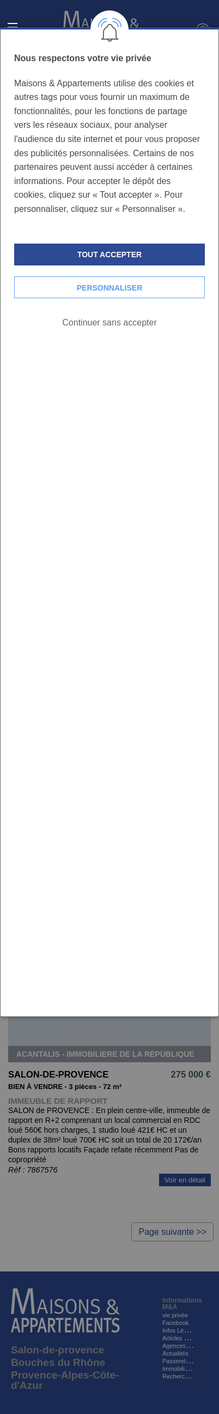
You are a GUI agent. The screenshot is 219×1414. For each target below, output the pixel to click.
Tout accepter (109, 254)
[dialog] (109, 522)
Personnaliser (110, 287)
